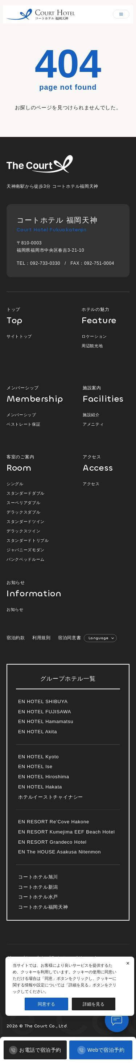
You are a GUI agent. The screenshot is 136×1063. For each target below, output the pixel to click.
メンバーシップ (36, 394)
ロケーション (94, 336)
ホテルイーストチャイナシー (50, 797)
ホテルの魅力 (105, 316)
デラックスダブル (23, 512)
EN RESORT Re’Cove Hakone (53, 821)
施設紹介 (91, 415)
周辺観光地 (92, 346)
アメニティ (93, 424)
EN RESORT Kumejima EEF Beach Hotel (66, 832)
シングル (15, 484)
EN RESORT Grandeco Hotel (52, 842)
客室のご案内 (36, 463)
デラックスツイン (23, 531)
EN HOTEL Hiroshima (43, 776)
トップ (36, 316)
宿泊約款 (16, 637)
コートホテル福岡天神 (43, 907)
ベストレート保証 (23, 424)
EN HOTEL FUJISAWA (44, 711)
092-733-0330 (45, 263)
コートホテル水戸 (38, 897)
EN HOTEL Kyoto (38, 756)
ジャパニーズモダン (26, 550)
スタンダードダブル (26, 493)
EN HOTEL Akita (37, 731)
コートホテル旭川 (38, 877)
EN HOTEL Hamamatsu (45, 721)
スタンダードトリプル (28, 540)
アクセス (106, 463)
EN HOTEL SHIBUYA (43, 701)
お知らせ (30, 589)
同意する (46, 1004)
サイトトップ (19, 336)
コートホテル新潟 (38, 887)
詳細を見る (93, 1004)
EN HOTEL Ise (35, 766)
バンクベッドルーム (26, 559)
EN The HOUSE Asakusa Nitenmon (59, 852)
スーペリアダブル (23, 502)
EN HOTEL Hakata (40, 787)
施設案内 (106, 394)
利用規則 (41, 637)
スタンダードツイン (26, 521)
